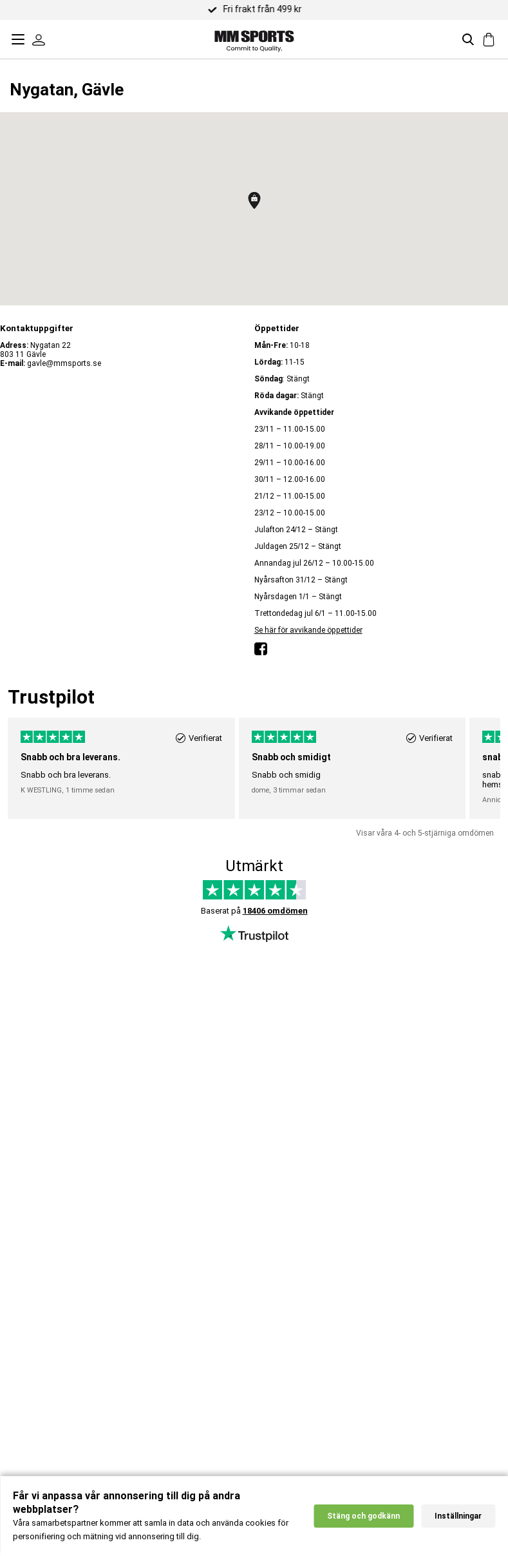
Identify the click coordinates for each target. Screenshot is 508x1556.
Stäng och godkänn (363, 1517)
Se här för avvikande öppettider (308, 630)
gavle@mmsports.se (64, 363)
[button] (254, 200)
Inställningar (458, 1517)
